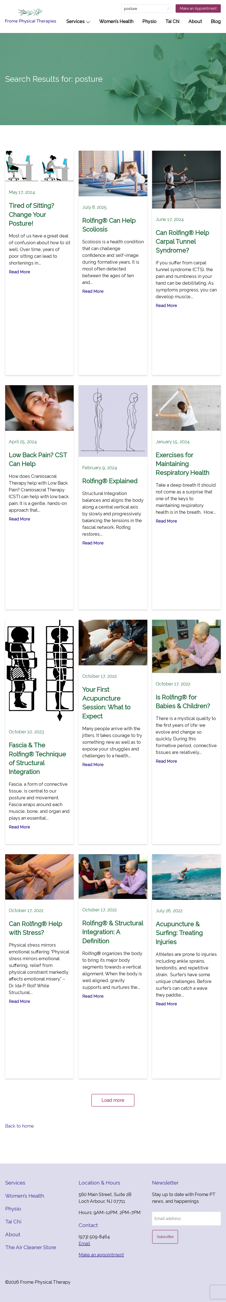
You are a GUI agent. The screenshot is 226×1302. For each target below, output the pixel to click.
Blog (216, 21)
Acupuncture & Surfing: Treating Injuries (179, 932)
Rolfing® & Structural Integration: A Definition (112, 932)
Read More (19, 272)
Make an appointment (101, 1254)
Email (84, 1243)
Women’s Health (116, 21)
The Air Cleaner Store (30, 1247)
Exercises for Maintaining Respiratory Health (182, 463)
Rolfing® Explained (109, 481)
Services (75, 21)
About (195, 21)
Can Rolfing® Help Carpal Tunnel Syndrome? (182, 241)
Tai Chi (172, 21)
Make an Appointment (198, 8)
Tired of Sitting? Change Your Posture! (31, 214)
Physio (149, 21)
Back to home (19, 1126)
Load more (112, 1100)
